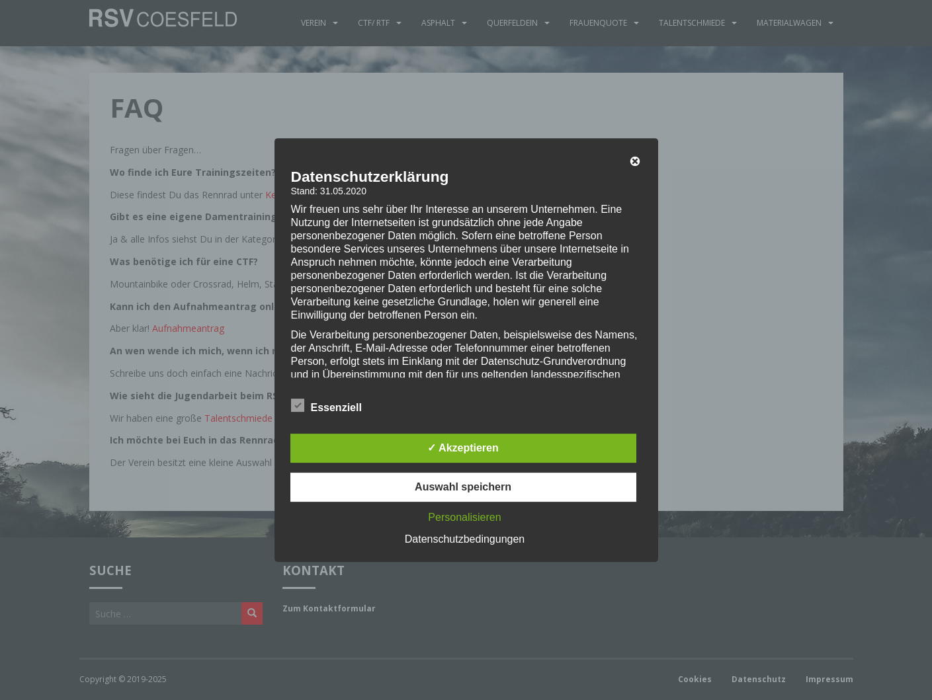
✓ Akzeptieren (463, 447)
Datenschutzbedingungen (465, 539)
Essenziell (326, 406)
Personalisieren (464, 517)
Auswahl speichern (463, 486)
